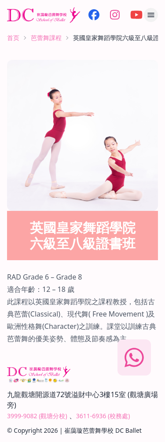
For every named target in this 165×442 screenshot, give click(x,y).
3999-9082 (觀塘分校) (37, 416)
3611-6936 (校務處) (103, 416)
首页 (13, 37)
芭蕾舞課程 (46, 37)
